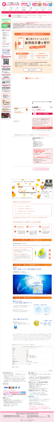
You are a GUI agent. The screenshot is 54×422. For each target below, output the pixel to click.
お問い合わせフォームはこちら (33, 397)
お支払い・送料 (29, 1)
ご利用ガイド (23, 1)
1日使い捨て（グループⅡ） (42, 15)
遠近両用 (30, 12)
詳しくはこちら (48, 155)
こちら (45, 130)
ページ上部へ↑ (50, 370)
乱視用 (24, 12)
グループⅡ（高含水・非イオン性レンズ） (30, 15)
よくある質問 (35, 1)
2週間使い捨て (11, 12)
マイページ (43, 1)
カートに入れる (41, 169)
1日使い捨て (4, 12)
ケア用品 (49, 12)
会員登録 (39, 1)
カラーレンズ (43, 12)
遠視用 (36, 12)
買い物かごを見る (49, 1)
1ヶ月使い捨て (17, 12)
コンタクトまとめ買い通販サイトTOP (17, 15)
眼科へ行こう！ (32, 391)
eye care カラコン (32, 394)
